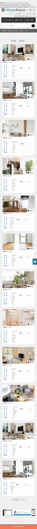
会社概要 (18, 13)
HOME (4, 30)
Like (30, 59)
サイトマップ (12, 13)
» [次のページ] (24, 499)
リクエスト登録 (25, 13)
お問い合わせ (32, 13)
